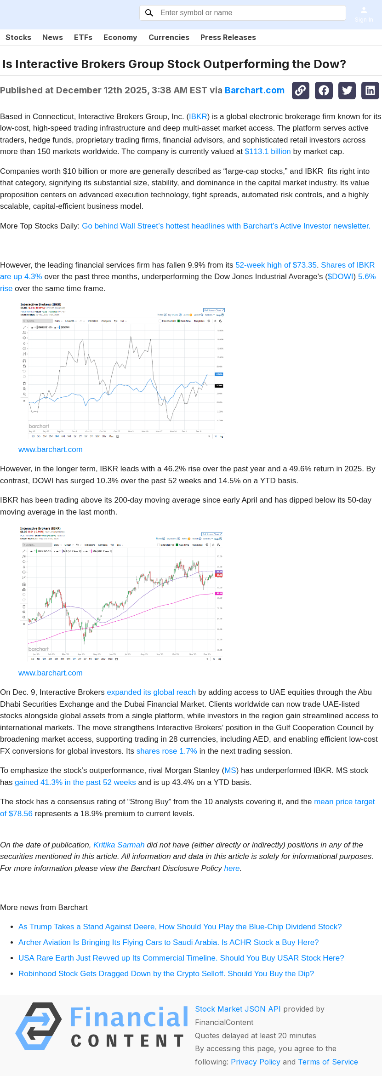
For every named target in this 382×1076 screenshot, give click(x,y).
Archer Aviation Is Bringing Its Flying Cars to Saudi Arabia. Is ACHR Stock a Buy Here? (168, 942)
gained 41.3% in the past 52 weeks (75, 782)
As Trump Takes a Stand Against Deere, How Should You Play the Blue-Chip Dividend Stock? (180, 926)
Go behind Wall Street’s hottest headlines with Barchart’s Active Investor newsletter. (226, 226)
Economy (120, 37)
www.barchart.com (50, 449)
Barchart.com (255, 90)
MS (230, 770)
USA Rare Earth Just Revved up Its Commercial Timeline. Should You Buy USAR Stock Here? (181, 958)
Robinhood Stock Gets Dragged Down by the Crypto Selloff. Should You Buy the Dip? (166, 973)
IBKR (198, 116)
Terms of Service (328, 1061)
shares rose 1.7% (167, 751)
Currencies (168, 37)
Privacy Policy (255, 1061)
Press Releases (228, 37)
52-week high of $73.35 (276, 265)
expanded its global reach (151, 692)
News (52, 37)
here (232, 868)
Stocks (18, 37)
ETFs (83, 37)
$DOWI (340, 276)
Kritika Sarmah (118, 845)
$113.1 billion (268, 151)
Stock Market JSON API (238, 1008)
